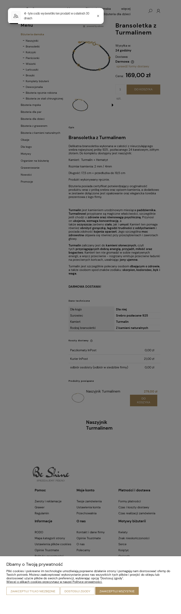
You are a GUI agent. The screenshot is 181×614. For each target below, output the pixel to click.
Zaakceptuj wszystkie (117, 591)
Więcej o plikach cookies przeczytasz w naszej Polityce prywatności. (54, 582)
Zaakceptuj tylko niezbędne (33, 591)
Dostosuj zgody (77, 591)
